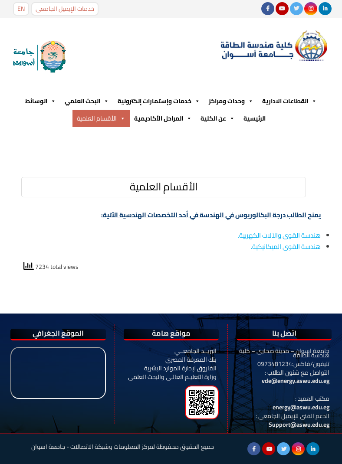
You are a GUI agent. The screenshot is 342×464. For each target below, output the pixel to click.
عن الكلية (218, 118)
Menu (27, 137)
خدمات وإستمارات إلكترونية (159, 101)
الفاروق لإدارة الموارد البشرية (180, 368)
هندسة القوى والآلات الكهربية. (279, 235)
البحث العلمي (87, 101)
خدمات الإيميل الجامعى (65, 8)
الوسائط (40, 101)
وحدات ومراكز (231, 101)
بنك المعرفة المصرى (191, 359)
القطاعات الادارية (289, 101)
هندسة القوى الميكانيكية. (286, 246)
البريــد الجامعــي (195, 350)
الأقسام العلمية (101, 118)
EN (21, 8)
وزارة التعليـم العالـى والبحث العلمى (172, 376)
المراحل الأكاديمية (163, 118)
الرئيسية (254, 118)
